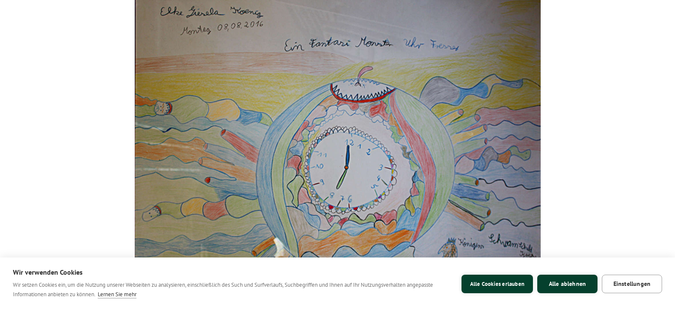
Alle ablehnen (567, 284)
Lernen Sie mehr (117, 294)
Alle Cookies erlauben (497, 284)
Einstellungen (632, 284)
